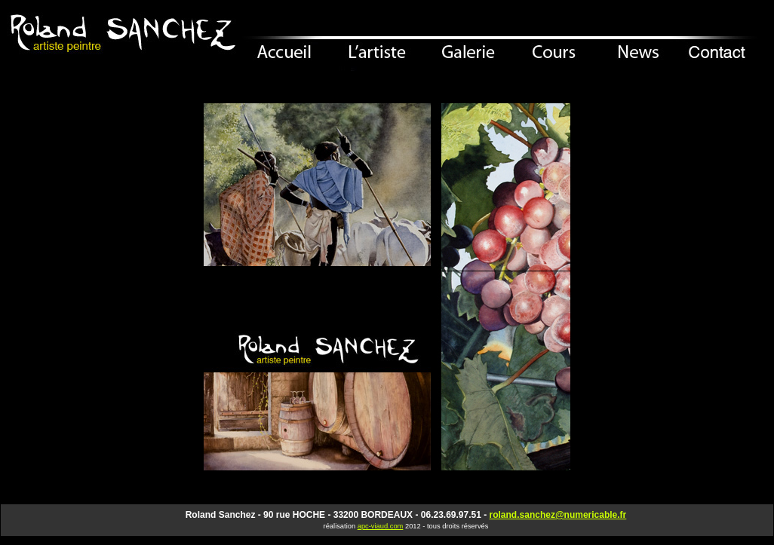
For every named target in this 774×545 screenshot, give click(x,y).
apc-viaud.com (381, 526)
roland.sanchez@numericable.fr (558, 515)
